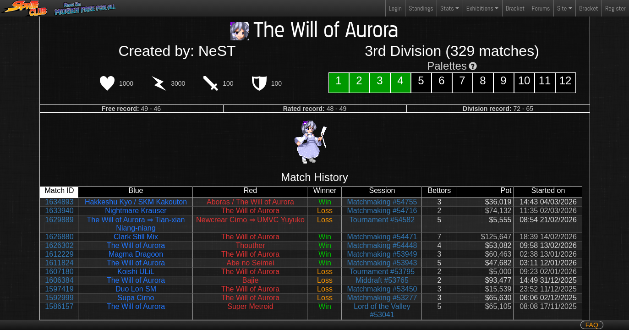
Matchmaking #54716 (382, 210)
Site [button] (562, 8)
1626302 (59, 245)
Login (395, 8)
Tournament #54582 (382, 220)
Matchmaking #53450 (382, 289)
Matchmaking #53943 (382, 263)
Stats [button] (447, 8)
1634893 (59, 202)
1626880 (59, 237)
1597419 (59, 289)
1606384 (59, 280)
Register (615, 8)
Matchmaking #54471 (382, 237)
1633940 (59, 210)
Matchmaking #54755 (382, 202)
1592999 (59, 298)
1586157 (59, 306)
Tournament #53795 (382, 271)
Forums (541, 8)
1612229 (59, 254)
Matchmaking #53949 (382, 254)
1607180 (59, 271)
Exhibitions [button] (479, 8)
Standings (420, 10)
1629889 (59, 220)
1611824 (59, 263)
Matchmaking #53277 (382, 298)
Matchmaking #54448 (382, 245)
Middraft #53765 (382, 280)
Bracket (515, 8)
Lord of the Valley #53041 (382, 310)
